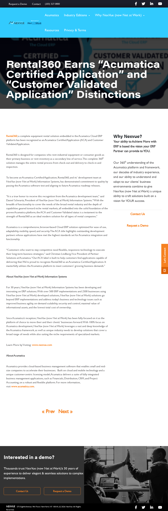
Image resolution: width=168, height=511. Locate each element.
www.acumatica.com (22, 386)
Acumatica (52, 15)
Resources (52, 30)
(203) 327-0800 (52, 4)
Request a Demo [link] (62, 491)
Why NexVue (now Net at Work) (118, 15)
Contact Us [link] (22, 491)
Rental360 (11, 136)
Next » (65, 411)
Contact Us (137, 214)
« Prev (48, 411)
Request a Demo (18, 4)
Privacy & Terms (75, 30)
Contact (36, 4)
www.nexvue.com (42, 345)
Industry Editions (75, 15)
